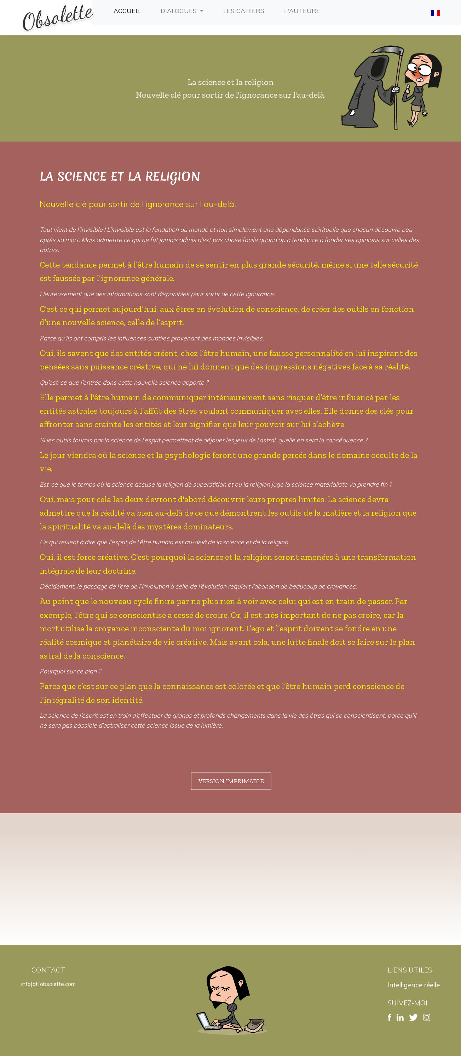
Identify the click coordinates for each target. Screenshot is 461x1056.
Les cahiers (245, 10)
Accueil (129, 10)
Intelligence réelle (414, 985)
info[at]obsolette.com (48, 983)
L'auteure (303, 10)
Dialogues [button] (179, 11)
